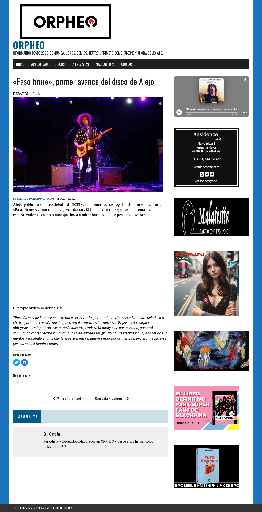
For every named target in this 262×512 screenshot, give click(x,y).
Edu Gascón (45, 198)
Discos (60, 64)
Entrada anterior (69, 398)
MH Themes (66, 508)
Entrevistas (80, 64)
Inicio (20, 64)
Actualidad (39, 64)
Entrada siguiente (112, 398)
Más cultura (105, 64)
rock (36, 93)
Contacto (128, 64)
